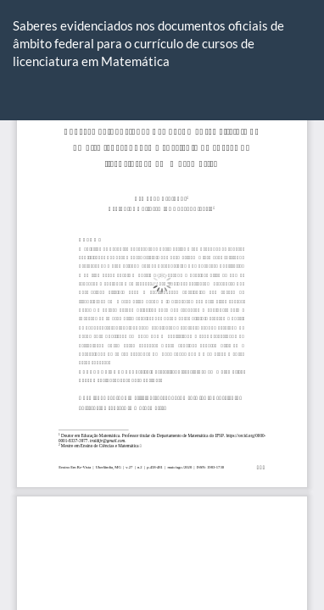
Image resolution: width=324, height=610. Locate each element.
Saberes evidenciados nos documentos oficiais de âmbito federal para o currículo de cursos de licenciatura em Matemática (148, 43)
